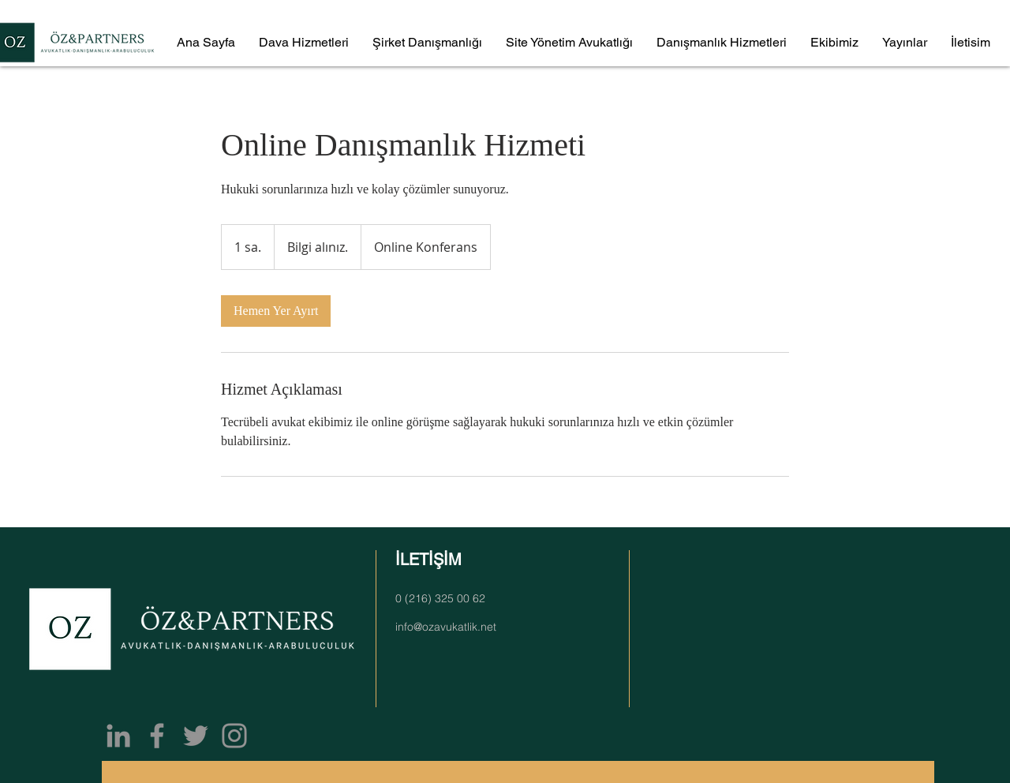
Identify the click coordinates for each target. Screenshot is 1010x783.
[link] (276, 311)
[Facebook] (157, 735)
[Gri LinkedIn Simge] (118, 735)
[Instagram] (234, 735)
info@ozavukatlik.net (445, 627)
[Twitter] (195, 735)
